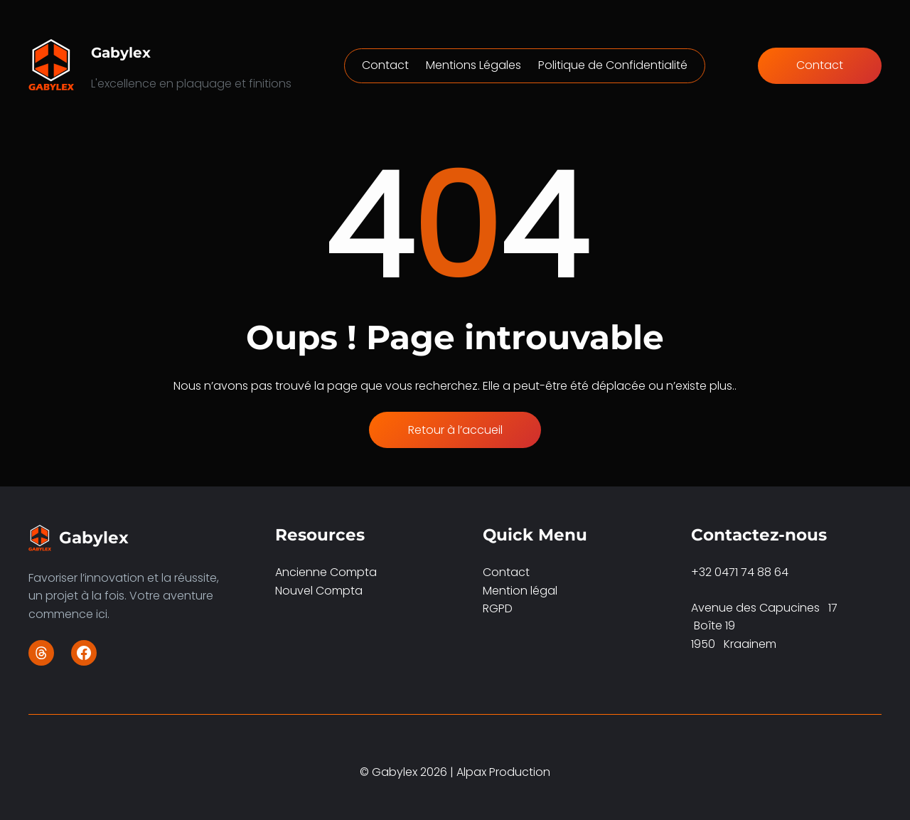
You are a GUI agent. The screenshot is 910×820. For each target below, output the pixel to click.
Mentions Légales (473, 65)
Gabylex (121, 52)
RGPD (498, 608)
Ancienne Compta (326, 572)
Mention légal (520, 590)
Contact (385, 65)
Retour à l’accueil (455, 430)
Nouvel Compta (319, 590)
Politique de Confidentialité (612, 65)
